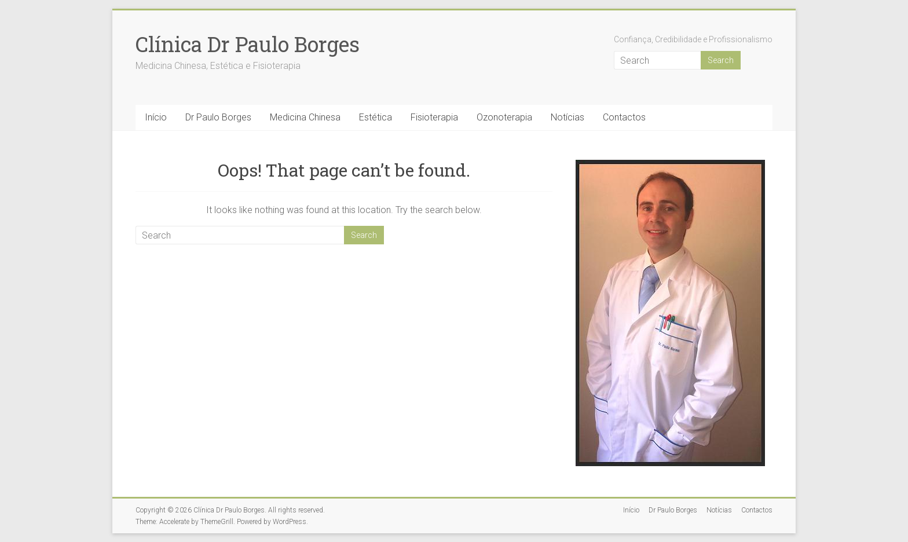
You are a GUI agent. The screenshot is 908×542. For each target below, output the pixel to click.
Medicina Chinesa (305, 117)
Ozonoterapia (504, 117)
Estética (375, 117)
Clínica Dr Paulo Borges (248, 44)
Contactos (624, 117)
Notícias (567, 117)
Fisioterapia (434, 117)
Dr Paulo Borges (218, 117)
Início (156, 117)
